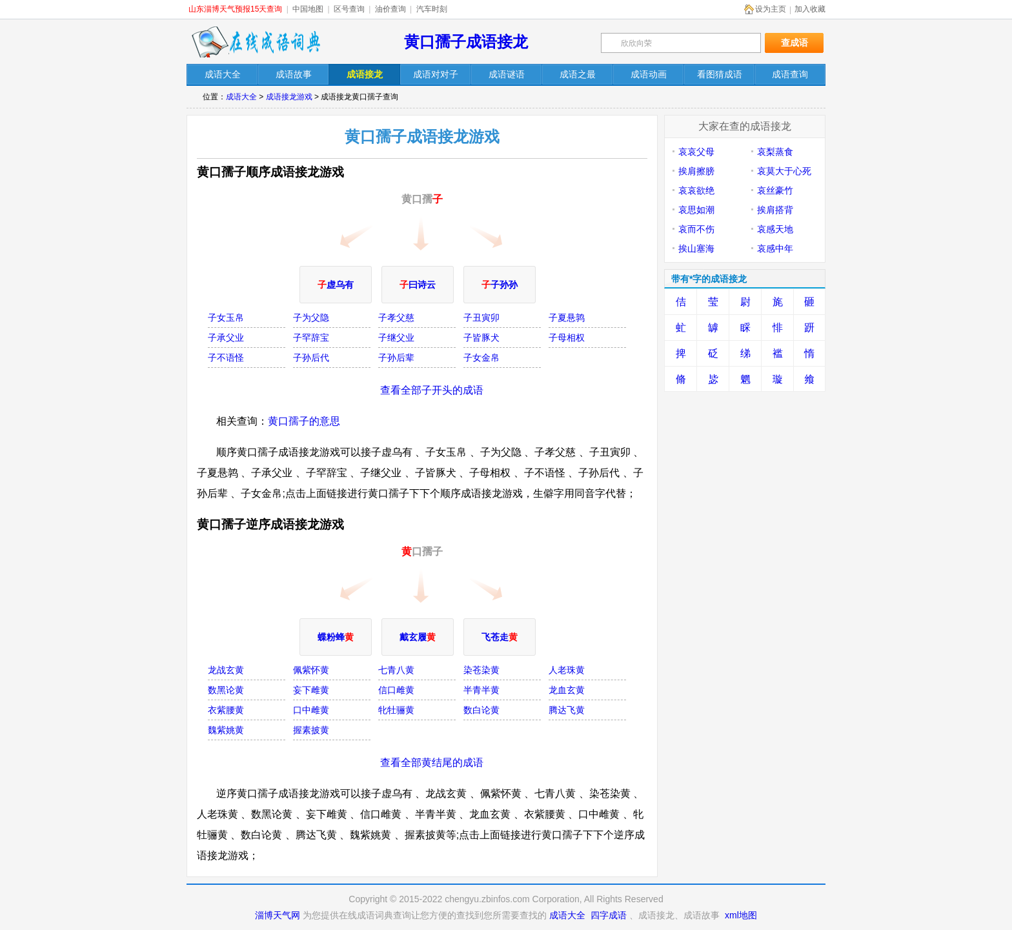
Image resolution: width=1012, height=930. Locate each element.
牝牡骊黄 (396, 710)
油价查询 (390, 9)
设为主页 (770, 9)
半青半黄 (481, 690)
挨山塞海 (696, 248)
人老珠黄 (567, 670)
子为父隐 (311, 317)
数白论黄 (481, 710)
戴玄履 (418, 637)
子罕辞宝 (311, 337)
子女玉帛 (226, 317)
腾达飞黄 (567, 710)
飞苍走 (499, 637)
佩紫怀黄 (311, 670)
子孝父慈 (396, 317)
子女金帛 (481, 357)
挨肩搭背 (775, 210)
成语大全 (241, 96)
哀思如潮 (696, 210)
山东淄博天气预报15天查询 (235, 9)
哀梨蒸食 (775, 152)
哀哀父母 (696, 152)
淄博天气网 (277, 915)
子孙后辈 (396, 357)
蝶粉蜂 (336, 637)
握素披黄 (311, 730)
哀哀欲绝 (696, 190)
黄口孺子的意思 (304, 421)
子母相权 (567, 337)
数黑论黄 (226, 690)
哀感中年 (775, 248)
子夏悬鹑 (567, 317)
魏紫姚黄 (226, 730)
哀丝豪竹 (775, 190)
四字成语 (609, 915)
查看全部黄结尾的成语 (431, 762)
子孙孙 (499, 284)
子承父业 (226, 337)
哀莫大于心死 (784, 171)
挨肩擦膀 (696, 171)
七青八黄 (396, 670)
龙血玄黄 (567, 690)
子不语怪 (226, 357)
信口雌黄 (396, 690)
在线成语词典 (255, 41)
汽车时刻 (431, 9)
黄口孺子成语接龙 (466, 41)
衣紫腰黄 (226, 710)
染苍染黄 (481, 670)
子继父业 (396, 337)
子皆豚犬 (481, 337)
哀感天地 (775, 229)
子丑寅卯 (481, 317)
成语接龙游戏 (289, 96)
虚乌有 (336, 284)
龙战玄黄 (226, 670)
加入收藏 (809, 9)
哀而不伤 (696, 229)
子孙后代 (311, 357)
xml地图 (741, 915)
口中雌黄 (311, 710)
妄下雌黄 (311, 690)
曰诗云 (418, 284)
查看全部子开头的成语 (431, 390)
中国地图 (307, 9)
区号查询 (349, 9)
